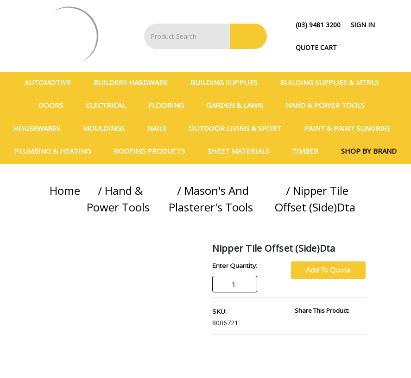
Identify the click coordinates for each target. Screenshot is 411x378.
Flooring (170, 105)
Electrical (109, 105)
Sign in (363, 24)
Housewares (40, 128)
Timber (309, 150)
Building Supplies (228, 82)
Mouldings (108, 128)
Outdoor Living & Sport (239, 128)
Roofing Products (153, 150)
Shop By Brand (369, 150)
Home (65, 190)
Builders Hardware (135, 82)
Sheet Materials (242, 150)
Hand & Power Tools (329, 105)
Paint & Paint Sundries (351, 128)
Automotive (52, 82)
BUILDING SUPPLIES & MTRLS (333, 82)
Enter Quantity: (234, 265)
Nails (160, 128)
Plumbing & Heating (56, 150)
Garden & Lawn (238, 105)
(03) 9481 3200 (318, 24)
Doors (54, 105)
